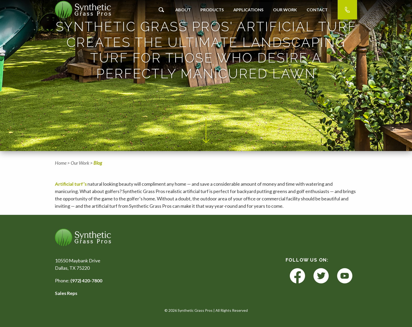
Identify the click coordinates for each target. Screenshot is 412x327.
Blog (98, 163)
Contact (317, 9)
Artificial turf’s (71, 184)
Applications (248, 9)
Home (60, 163)
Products (212, 9)
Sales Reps (66, 293)
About (183, 9)
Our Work (285, 9)
